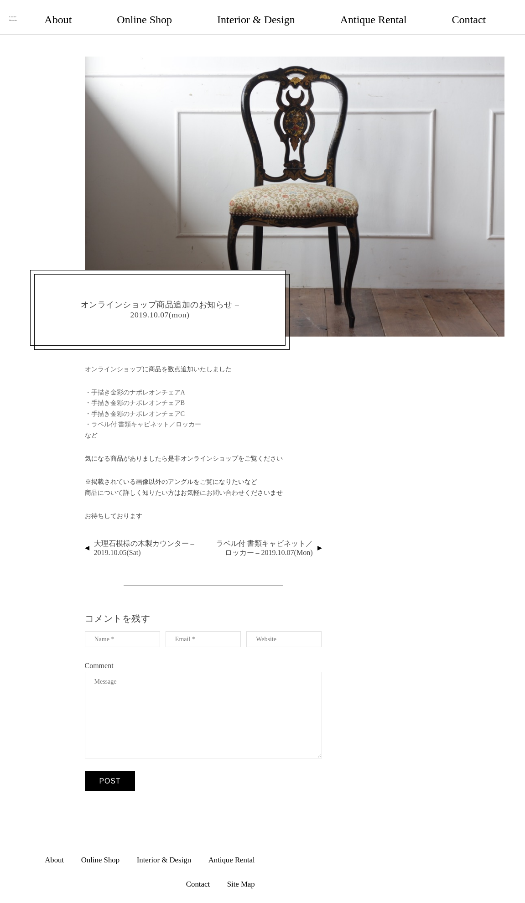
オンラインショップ (113, 359)
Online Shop (287, 12)
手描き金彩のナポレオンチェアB (138, 394)
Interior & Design (344, 12)
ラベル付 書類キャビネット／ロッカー (146, 415)
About (246, 12)
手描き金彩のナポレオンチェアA (138, 383)
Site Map (490, 12)
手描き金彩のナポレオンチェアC (138, 404)
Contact (452, 12)
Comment (99, 656)
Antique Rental (404, 12)
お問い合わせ (225, 483)
